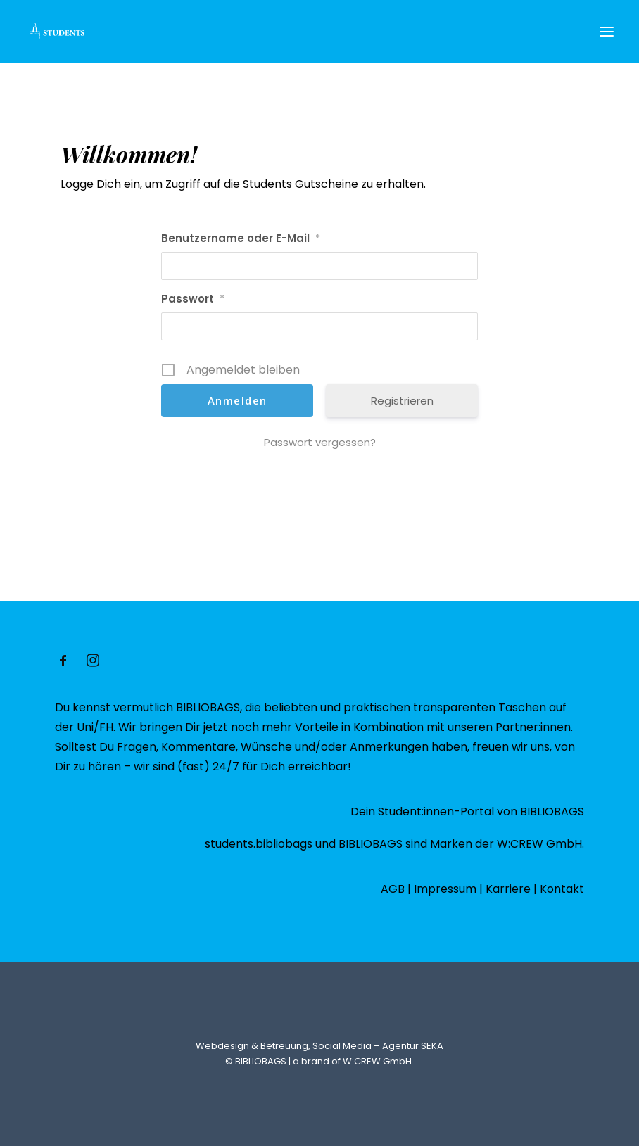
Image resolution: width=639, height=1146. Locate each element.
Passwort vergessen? (320, 442)
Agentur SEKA (412, 1045)
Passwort (192, 298)
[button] (606, 31)
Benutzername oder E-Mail (240, 238)
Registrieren (402, 400)
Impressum (445, 889)
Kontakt (562, 889)
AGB (393, 889)
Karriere (508, 889)
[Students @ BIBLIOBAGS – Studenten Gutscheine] (56, 31)
